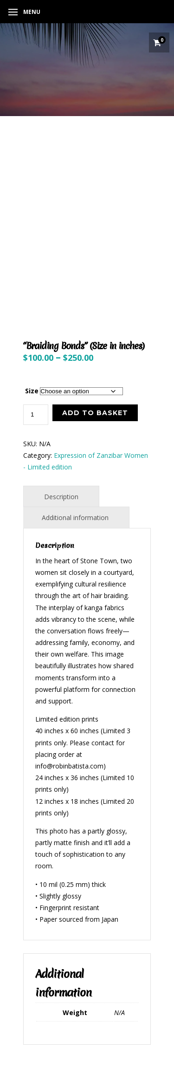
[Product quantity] (35, 414)
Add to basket (95, 413)
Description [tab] (61, 496)
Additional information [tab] (75, 517)
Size (32, 390)
